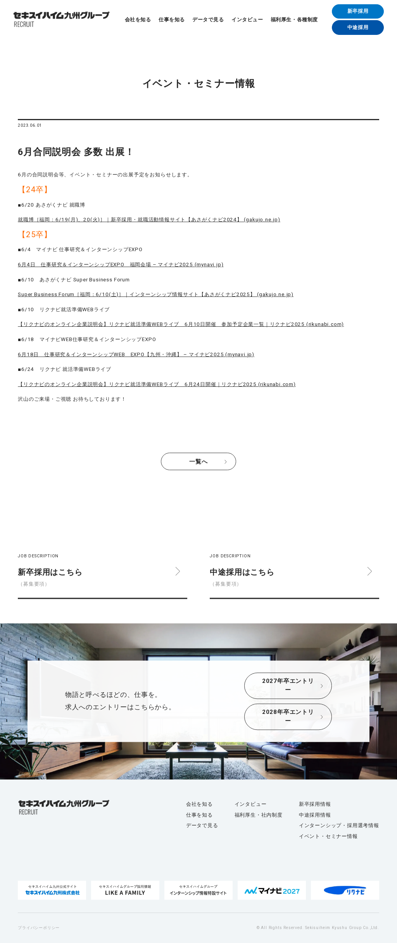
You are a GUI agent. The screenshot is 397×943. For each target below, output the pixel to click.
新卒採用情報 (315, 804)
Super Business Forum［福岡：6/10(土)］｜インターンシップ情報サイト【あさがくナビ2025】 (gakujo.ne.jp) (155, 294)
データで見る (208, 19)
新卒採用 (358, 11)
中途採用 (358, 27)
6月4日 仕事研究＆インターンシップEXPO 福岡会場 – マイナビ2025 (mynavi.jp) (120, 264)
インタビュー (247, 19)
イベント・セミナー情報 (328, 836)
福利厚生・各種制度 (294, 19)
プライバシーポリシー (39, 928)
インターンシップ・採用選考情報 (339, 826)
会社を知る (138, 19)
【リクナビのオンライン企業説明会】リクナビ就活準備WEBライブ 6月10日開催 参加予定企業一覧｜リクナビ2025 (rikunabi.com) (181, 324)
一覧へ (198, 461)
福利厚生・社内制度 (259, 815)
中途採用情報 (315, 815)
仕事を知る (172, 19)
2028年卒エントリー (288, 717)
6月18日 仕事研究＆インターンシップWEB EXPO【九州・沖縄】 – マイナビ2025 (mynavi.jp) (136, 354)
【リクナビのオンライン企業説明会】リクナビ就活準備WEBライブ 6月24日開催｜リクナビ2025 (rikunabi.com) (157, 384)
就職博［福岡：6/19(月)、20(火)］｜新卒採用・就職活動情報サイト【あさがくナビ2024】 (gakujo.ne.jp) (149, 219)
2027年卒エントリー (288, 686)
